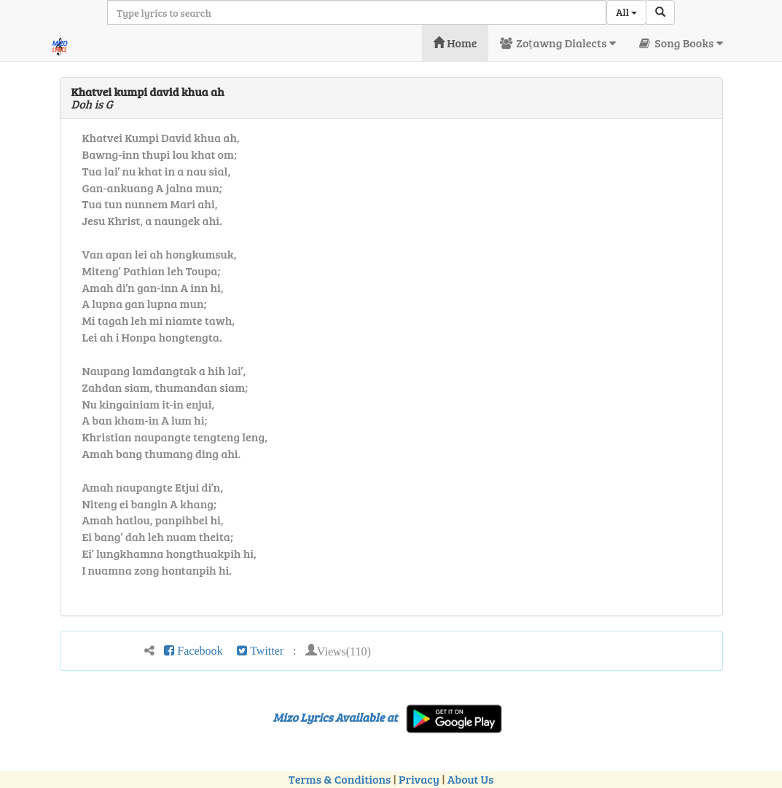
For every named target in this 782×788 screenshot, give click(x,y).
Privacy (419, 779)
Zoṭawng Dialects (557, 42)
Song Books (680, 42)
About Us (470, 779)
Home (455, 42)
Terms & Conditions (340, 779)
